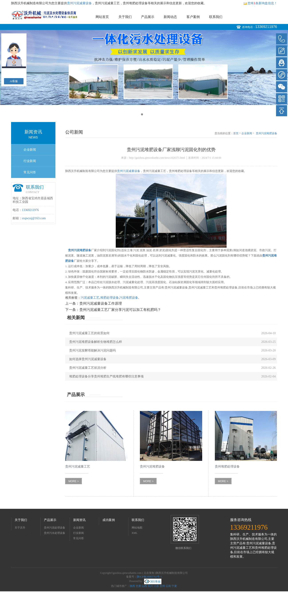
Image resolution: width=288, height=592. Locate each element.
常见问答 (30, 172)
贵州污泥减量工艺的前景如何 (89, 333)
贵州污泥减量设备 (79, 3)
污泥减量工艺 (90, 297)
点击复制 (149, 572)
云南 (168, 586)
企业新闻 (30, 149)
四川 (150, 586)
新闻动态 (170, 17)
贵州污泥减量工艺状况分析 (87, 367)
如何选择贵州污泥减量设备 (87, 359)
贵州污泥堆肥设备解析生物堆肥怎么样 (95, 341)
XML (135, 533)
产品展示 (147, 17)
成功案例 (108, 520)
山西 (144, 586)
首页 (236, 133)
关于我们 (125, 17)
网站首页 (102, 17)
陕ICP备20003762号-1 (149, 576)
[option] (144, 67)
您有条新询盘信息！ (260, 3)
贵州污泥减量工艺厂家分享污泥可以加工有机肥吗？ (120, 310)
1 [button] (142, 114)
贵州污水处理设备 (54, 533)
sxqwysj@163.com (34, 218)
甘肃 (138, 586)
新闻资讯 (79, 520)
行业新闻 (30, 161)
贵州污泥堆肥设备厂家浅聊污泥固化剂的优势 (266, 133)
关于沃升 (20, 527)
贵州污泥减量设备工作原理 (100, 303)
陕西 (132, 586)
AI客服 (14, 81)
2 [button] (146, 114)
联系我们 (215, 17)
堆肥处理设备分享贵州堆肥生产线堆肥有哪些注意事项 (106, 376)
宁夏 (174, 586)
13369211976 (266, 27)
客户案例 (193, 17)
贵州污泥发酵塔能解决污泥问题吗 (92, 350)
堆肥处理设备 (109, 297)
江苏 (156, 586)
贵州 (162, 586)
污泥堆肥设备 (129, 297)
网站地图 (137, 527)
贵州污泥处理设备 (54, 527)
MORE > (74, 481)
